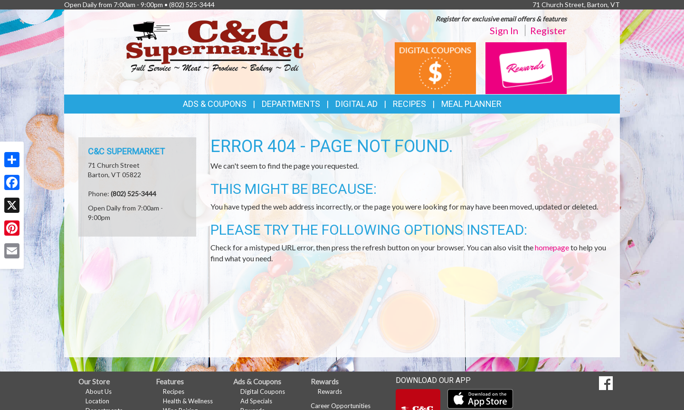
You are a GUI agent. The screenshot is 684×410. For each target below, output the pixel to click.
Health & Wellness (188, 401)
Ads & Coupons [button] (215, 104)
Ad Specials (256, 401)
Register (548, 30)
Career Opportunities (340, 406)
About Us (99, 391)
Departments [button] (291, 104)
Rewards (330, 391)
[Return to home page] (215, 45)
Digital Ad (356, 104)
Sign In (504, 30)
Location (97, 401)
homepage (552, 247)
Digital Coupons (262, 391)
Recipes (409, 104)
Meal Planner (471, 104)
